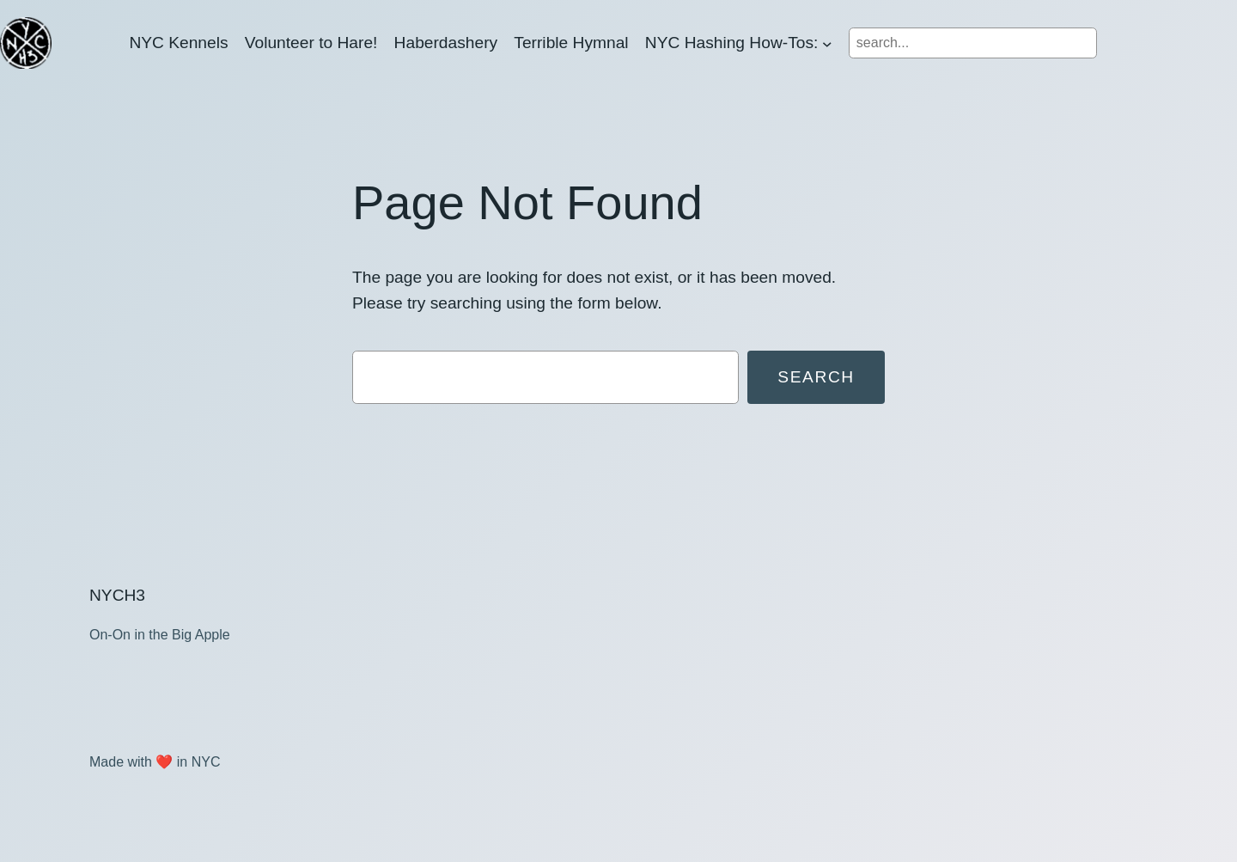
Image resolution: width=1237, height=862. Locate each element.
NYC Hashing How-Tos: (732, 43)
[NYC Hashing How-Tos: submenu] (827, 43)
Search (816, 377)
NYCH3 (117, 595)
